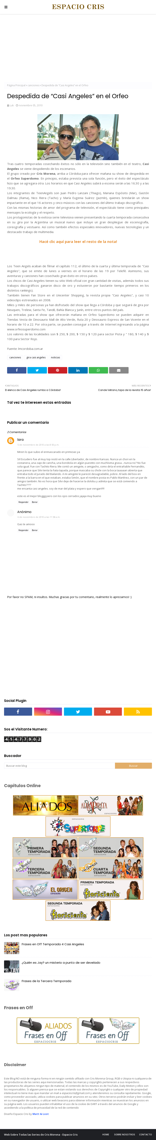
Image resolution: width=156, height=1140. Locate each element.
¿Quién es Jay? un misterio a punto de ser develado (61, 962)
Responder (23, 502)
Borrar (35, 502)
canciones (33, 85)
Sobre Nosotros (124, 1134)
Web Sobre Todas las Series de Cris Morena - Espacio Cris (41, 1134)
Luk (12, 105)
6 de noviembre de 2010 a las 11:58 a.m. (38, 516)
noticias (55, 357)
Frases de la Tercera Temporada (46, 981)
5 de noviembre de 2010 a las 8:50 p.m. (38, 444)
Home (105, 1134)
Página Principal (16, 85)
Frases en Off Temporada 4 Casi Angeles (53, 944)
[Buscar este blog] (59, 766)
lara (20, 439)
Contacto (145, 1134)
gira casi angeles (36, 357)
